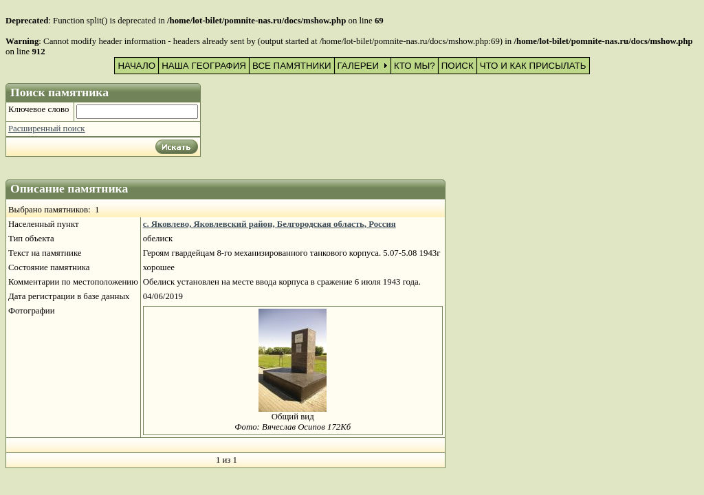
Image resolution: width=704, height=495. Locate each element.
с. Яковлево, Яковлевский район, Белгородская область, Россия (269, 224)
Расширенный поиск (46, 128)
